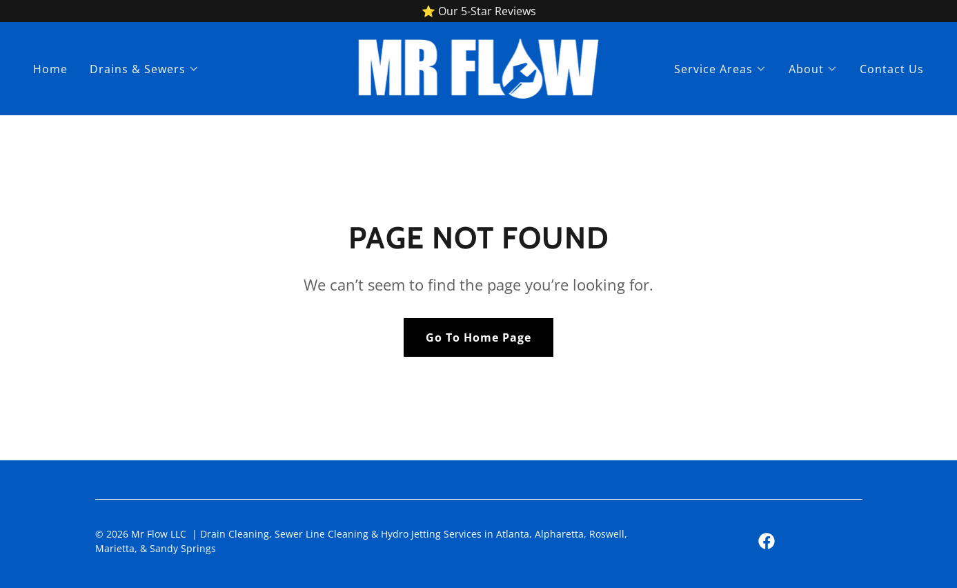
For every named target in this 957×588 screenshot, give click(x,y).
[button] (144, 69)
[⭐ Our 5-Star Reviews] (478, 11)
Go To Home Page (478, 337)
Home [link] (50, 69)
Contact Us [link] (892, 69)
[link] (479, 67)
